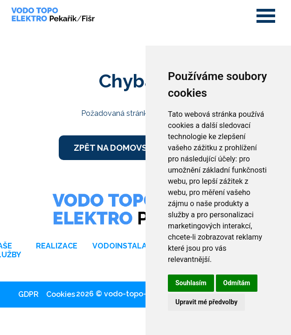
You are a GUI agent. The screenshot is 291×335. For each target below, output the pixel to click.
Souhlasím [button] (191, 283)
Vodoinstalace (124, 245)
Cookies (60, 294)
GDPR (28, 294)
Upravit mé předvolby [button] (206, 302)
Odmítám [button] (236, 283)
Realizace (56, 245)
